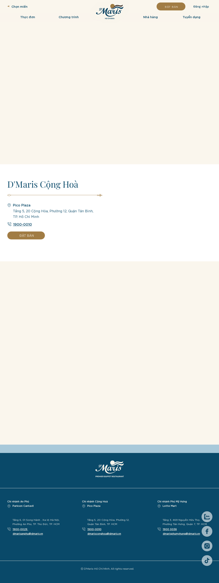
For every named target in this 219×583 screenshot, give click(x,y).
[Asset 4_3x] (207, 516)
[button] (27, 16)
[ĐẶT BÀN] (171, 6)
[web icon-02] (207, 560)
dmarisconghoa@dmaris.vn (104, 533)
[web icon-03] (207, 546)
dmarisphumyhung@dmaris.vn (181, 533)
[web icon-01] (207, 531)
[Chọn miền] (26, 6)
